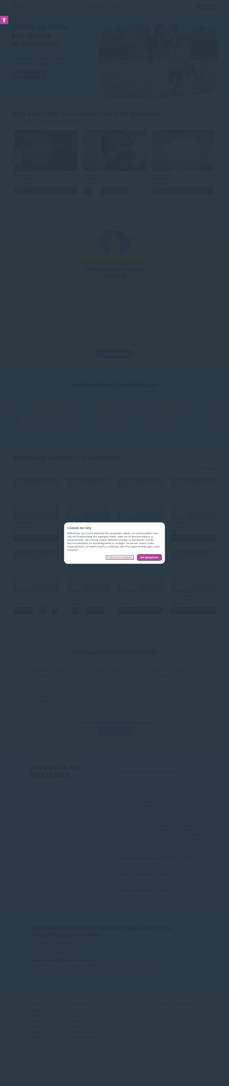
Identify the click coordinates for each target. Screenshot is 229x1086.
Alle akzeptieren (149, 557)
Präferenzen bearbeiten (119, 557)
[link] (4, 20)
